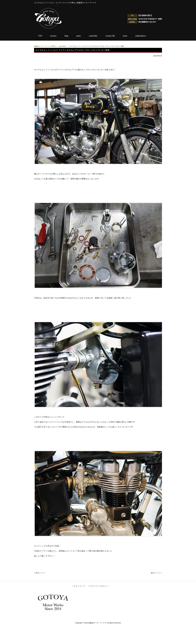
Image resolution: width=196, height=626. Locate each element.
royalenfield (62, 46)
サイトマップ (79, 587)
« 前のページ (39, 574)
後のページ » (156, 574)
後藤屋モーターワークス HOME (44, 46)
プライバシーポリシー (98, 587)
